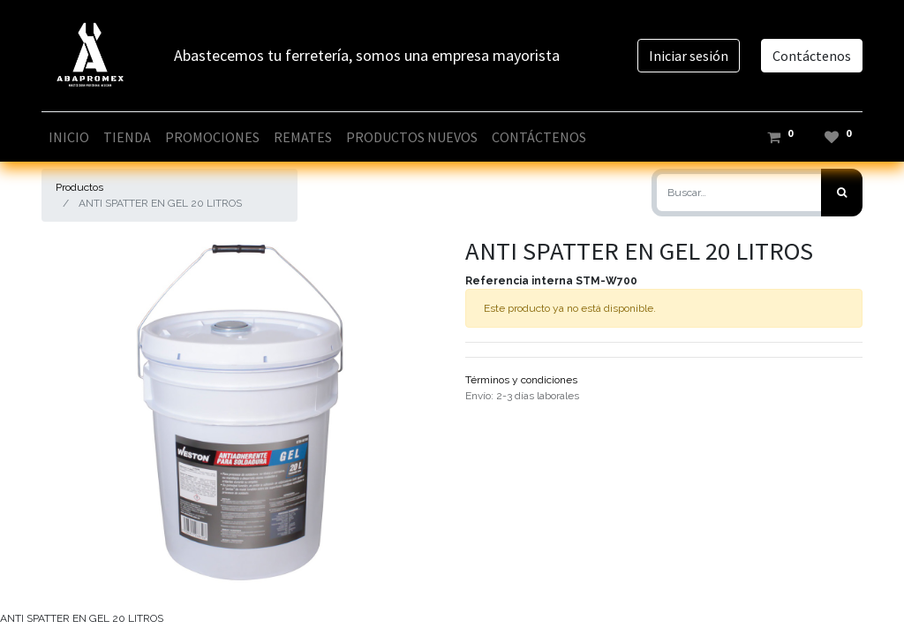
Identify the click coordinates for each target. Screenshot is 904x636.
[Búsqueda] (842, 192)
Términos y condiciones (521, 380)
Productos (79, 187)
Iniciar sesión (688, 55)
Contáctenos (811, 55)
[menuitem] (68, 137)
